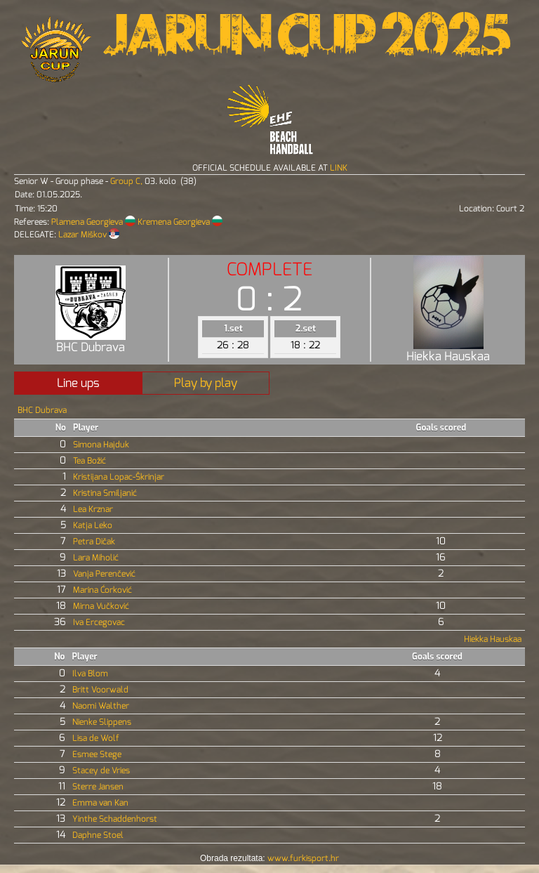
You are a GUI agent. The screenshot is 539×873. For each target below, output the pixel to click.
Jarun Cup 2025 (307, 42)
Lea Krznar (93, 509)
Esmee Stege (96, 754)
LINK (338, 167)
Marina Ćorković (102, 590)
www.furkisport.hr (303, 858)
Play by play (205, 383)
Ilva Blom (90, 673)
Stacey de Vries (101, 770)
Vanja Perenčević (104, 573)
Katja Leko (92, 525)
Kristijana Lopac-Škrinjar (118, 477)
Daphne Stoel (98, 835)
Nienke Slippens (101, 722)
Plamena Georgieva (88, 222)
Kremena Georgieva (175, 222)
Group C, (127, 181)
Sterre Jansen (98, 786)
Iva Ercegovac (99, 622)
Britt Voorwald (100, 689)
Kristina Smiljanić (105, 493)
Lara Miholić (96, 557)
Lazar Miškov (83, 234)
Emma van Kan (100, 802)
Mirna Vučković (101, 606)
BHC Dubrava (42, 410)
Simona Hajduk (101, 444)
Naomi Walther (100, 705)
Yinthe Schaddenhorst (114, 819)
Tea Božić (89, 460)
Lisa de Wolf (95, 738)
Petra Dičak (94, 541)
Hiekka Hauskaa (492, 639)
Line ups (78, 383)
